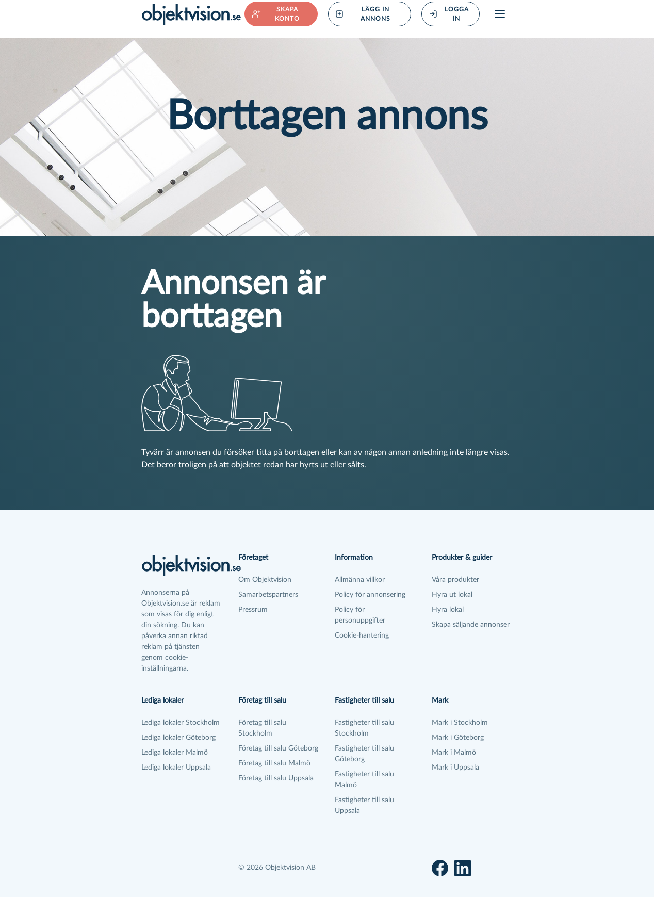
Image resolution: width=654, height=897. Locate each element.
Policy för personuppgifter (360, 615)
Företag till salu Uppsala (276, 778)
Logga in (449, 14)
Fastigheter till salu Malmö (364, 780)
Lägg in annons (362, 14)
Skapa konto (276, 14)
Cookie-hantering (362, 635)
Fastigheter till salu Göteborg (364, 754)
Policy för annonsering (370, 594)
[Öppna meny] (500, 14)
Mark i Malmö (454, 752)
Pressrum (253, 609)
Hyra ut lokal (452, 594)
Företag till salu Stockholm (262, 728)
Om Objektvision (264, 579)
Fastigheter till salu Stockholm (364, 728)
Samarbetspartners (268, 594)
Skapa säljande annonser (471, 624)
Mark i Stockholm (460, 722)
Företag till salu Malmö (274, 763)
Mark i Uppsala (455, 767)
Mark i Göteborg (458, 737)
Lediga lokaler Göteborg (178, 737)
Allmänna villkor (360, 579)
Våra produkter (455, 579)
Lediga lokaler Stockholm (180, 722)
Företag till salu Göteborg (278, 748)
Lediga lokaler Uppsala (176, 767)
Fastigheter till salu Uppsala (364, 805)
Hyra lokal (448, 609)
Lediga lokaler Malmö (174, 752)
